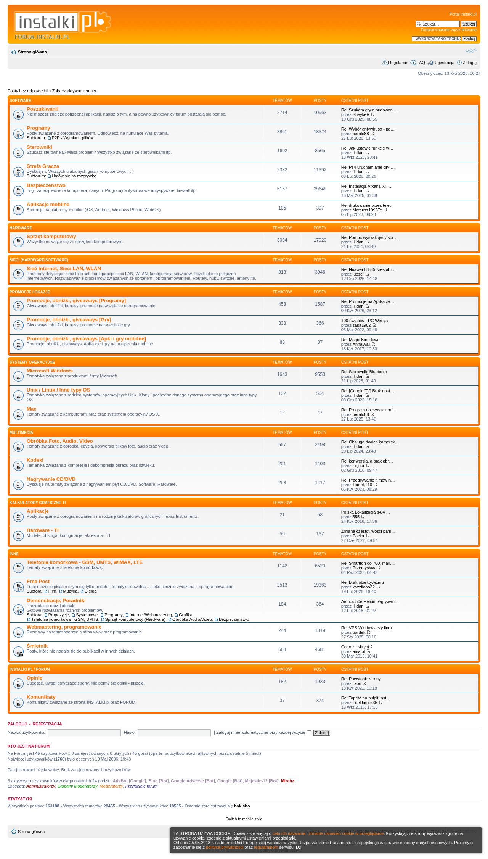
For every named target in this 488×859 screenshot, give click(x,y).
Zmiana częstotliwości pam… (368, 531)
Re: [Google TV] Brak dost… (367, 390)
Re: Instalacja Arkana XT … (367, 186)
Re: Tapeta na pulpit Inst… (365, 698)
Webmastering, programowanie (64, 627)
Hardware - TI (43, 530)
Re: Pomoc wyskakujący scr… (369, 237)
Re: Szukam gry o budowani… (369, 110)
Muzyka (70, 591)
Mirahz (287, 780)
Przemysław (364, 568)
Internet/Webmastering (151, 614)
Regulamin (398, 62)
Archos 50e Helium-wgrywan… (370, 601)
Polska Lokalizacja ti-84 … (365, 512)
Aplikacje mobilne (48, 204)
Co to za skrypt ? (357, 647)
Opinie (34, 678)
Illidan (358, 152)
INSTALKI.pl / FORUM (30, 669)
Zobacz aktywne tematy (74, 91)
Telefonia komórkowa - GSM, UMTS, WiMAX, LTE (85, 562)
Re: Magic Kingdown (360, 339)
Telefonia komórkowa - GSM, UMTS (64, 619)
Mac (32, 409)
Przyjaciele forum (141, 786)
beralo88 (361, 133)
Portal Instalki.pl (463, 14)
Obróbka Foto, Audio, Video (60, 441)
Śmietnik (37, 646)
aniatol (359, 651)
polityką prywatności (224, 847)
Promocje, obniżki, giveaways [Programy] (76, 300)
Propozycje (58, 614)
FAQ (421, 62)
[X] (299, 847)
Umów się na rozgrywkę (74, 176)
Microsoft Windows (50, 371)
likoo (357, 683)
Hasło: (130, 732)
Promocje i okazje (30, 292)
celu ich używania (289, 833)
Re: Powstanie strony (361, 679)
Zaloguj (470, 62)
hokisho (242, 806)
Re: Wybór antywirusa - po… (368, 129)
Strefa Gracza (43, 166)
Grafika (185, 614)
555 (356, 516)
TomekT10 (362, 484)
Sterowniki (39, 147)
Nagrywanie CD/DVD (51, 479)
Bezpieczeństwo (46, 185)
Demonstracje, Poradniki (56, 600)
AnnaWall (362, 344)
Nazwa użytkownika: (27, 732)
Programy (38, 128)
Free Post (38, 581)
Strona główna (32, 52)
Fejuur (358, 465)
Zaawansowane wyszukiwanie (449, 29)
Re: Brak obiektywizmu (362, 582)
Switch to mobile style (244, 819)
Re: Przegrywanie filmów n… (368, 480)
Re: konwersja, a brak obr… (367, 461)
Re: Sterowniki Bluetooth (364, 371)
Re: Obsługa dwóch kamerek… (370, 442)
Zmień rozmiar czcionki (471, 50)
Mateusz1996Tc (367, 210)
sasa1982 (362, 325)
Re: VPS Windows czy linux (367, 627)
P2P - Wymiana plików (73, 137)
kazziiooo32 (364, 587)
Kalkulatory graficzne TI (38, 503)
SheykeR (361, 114)
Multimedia (21, 432)
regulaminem (266, 847)
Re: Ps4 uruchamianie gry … (368, 167)
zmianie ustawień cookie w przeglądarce (346, 833)
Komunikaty (41, 697)
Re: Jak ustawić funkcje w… (367, 148)
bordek (359, 632)
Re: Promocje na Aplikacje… (367, 301)
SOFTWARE (20, 100)
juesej (358, 274)
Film (52, 591)
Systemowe (87, 614)
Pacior (358, 535)
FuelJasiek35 (365, 702)
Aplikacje (38, 511)
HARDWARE (21, 228)
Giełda (91, 591)
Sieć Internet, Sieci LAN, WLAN (64, 268)
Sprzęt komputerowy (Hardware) (135, 619)
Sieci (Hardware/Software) (39, 260)
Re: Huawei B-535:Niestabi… (368, 269)
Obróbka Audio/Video (192, 619)
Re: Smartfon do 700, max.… (368, 563)
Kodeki (35, 460)
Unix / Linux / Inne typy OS (58, 390)
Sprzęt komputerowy (51, 236)
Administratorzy (40, 786)
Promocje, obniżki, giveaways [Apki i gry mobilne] (86, 339)
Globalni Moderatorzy (78, 786)
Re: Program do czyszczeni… (368, 410)
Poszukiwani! (43, 109)
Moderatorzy (111, 786)
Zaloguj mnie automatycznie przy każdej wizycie (263, 732)
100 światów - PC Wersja (364, 320)
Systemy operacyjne (32, 362)
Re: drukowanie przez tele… (367, 205)
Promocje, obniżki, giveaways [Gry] (69, 319)
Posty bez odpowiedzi (28, 91)
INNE (14, 554)
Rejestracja (443, 62)
